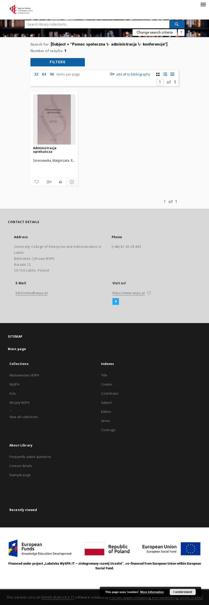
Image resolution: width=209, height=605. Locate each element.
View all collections (23, 417)
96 (52, 74)
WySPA (14, 384)
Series (105, 421)
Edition (106, 411)
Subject (106, 402)
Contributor (110, 393)
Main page (17, 349)
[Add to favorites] (36, 182)
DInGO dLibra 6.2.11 (57, 597)
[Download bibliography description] (48, 182)
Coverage (108, 430)
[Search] (177, 24)
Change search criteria (155, 32)
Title (104, 375)
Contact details (20, 466)
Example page (20, 475)
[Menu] (203, 4)
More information (152, 592)
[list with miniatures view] (165, 74)
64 (44, 74)
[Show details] (71, 182)
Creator (107, 384)
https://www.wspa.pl (128, 293)
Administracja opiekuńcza (44, 150)
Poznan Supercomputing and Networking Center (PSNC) (155, 597)
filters (58, 62)
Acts (12, 393)
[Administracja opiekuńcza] (54, 119)
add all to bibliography (129, 74)
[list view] (172, 74)
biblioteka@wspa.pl (32, 293)
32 (36, 74)
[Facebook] (115, 301)
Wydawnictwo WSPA (24, 375)
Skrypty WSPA (19, 402)
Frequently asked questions (30, 457)
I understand (182, 592)
